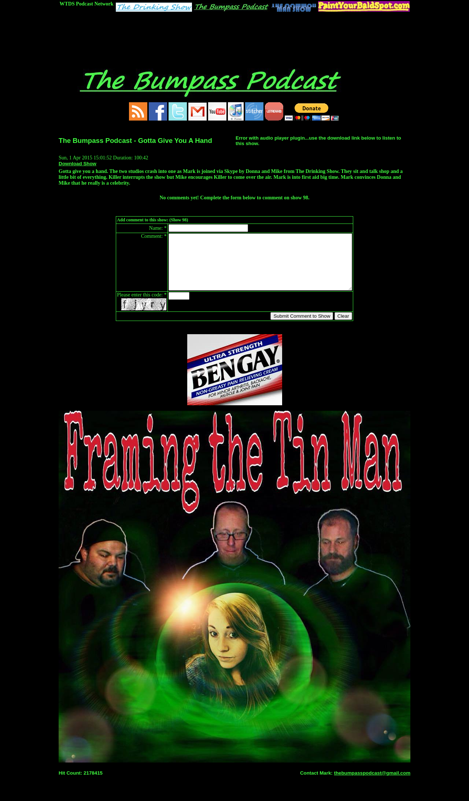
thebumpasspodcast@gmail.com (372, 784)
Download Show (77, 163)
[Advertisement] (234, 31)
